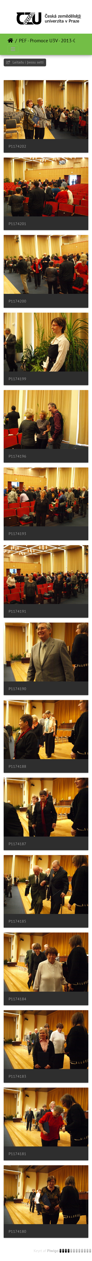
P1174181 (17, 1153)
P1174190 (17, 688)
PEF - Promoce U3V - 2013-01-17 (52, 40)
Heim (10, 40)
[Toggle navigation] (79, 17)
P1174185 (17, 921)
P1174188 (17, 766)
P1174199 (17, 378)
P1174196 (17, 456)
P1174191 (17, 611)
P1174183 (17, 1076)
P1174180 (17, 1231)
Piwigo (53, 1250)
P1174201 (17, 223)
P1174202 (17, 146)
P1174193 (17, 533)
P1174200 (17, 301)
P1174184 (17, 999)
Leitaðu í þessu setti (25, 62)
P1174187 (17, 843)
